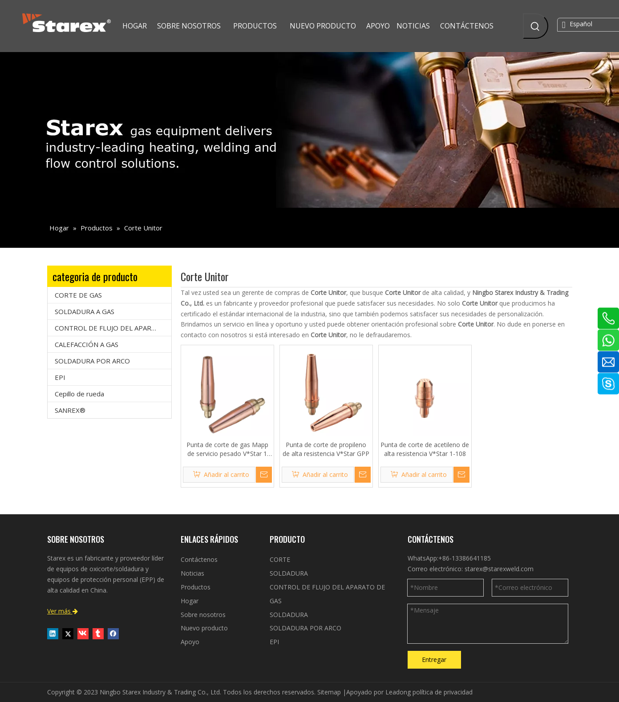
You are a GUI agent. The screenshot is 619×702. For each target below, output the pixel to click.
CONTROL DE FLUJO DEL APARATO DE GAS (113, 327)
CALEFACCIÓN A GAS (86, 344)
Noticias (192, 573)
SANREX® (70, 410)
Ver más (62, 611)
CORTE (280, 559)
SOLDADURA (289, 573)
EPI (60, 377)
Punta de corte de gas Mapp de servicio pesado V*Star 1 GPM (227, 449)
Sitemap (329, 692)
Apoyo (190, 641)
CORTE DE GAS (78, 294)
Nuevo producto (204, 628)
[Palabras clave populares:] (535, 26)
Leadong (398, 692)
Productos (195, 587)
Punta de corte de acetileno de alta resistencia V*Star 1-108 (424, 449)
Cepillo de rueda (79, 393)
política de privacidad (443, 692)
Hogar (189, 601)
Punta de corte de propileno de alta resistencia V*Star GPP (326, 449)
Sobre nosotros (203, 614)
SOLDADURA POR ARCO (92, 360)
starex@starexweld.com (499, 569)
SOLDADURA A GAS (84, 311)
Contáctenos (199, 559)
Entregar (434, 659)
